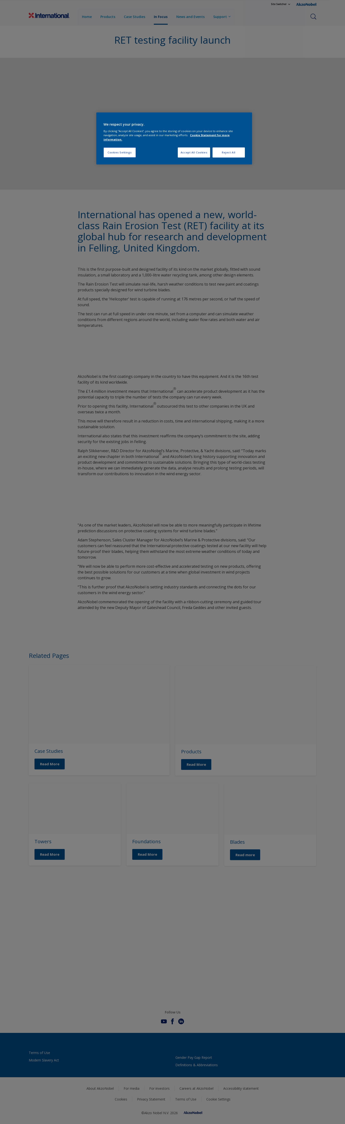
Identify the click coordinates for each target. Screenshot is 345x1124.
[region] (174, 138)
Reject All (229, 152)
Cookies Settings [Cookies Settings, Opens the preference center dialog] (120, 152)
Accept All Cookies (194, 152)
